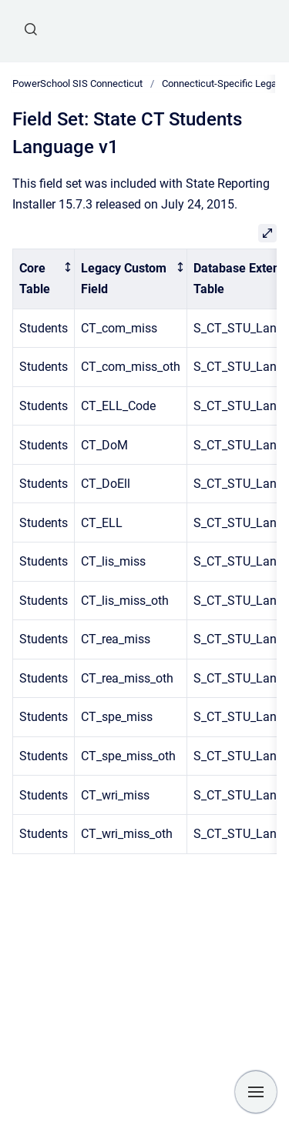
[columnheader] (44, 279)
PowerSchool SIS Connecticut (77, 83)
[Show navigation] (256, 1092)
